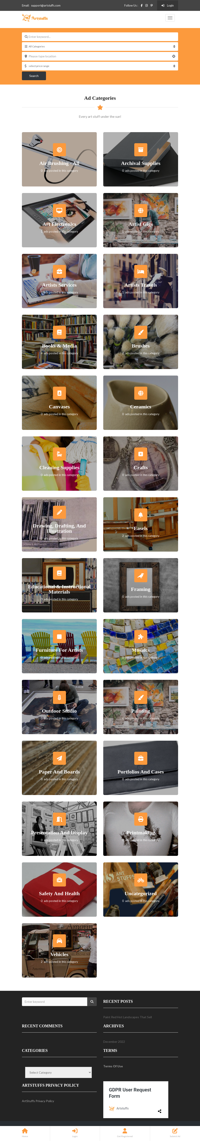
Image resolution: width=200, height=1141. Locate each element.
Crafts (141, 467)
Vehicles (59, 954)
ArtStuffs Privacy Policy (38, 1101)
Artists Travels (140, 285)
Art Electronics (59, 224)
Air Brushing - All (59, 163)
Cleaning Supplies (59, 467)
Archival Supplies (141, 163)
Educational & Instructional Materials (59, 589)
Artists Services (59, 285)
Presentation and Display (59, 832)
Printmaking (140, 832)
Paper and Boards (59, 772)
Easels (141, 528)
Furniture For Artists (59, 650)
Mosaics (141, 650)
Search (34, 76)
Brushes (141, 346)
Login (167, 5)
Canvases (59, 406)
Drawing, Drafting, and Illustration (59, 528)
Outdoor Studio (59, 711)
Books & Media (59, 346)
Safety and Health (59, 893)
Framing (140, 589)
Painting (140, 711)
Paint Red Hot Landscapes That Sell (127, 1017)
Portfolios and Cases (141, 772)
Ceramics (140, 406)
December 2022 (114, 1041)
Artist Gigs (140, 224)
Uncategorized (141, 893)
